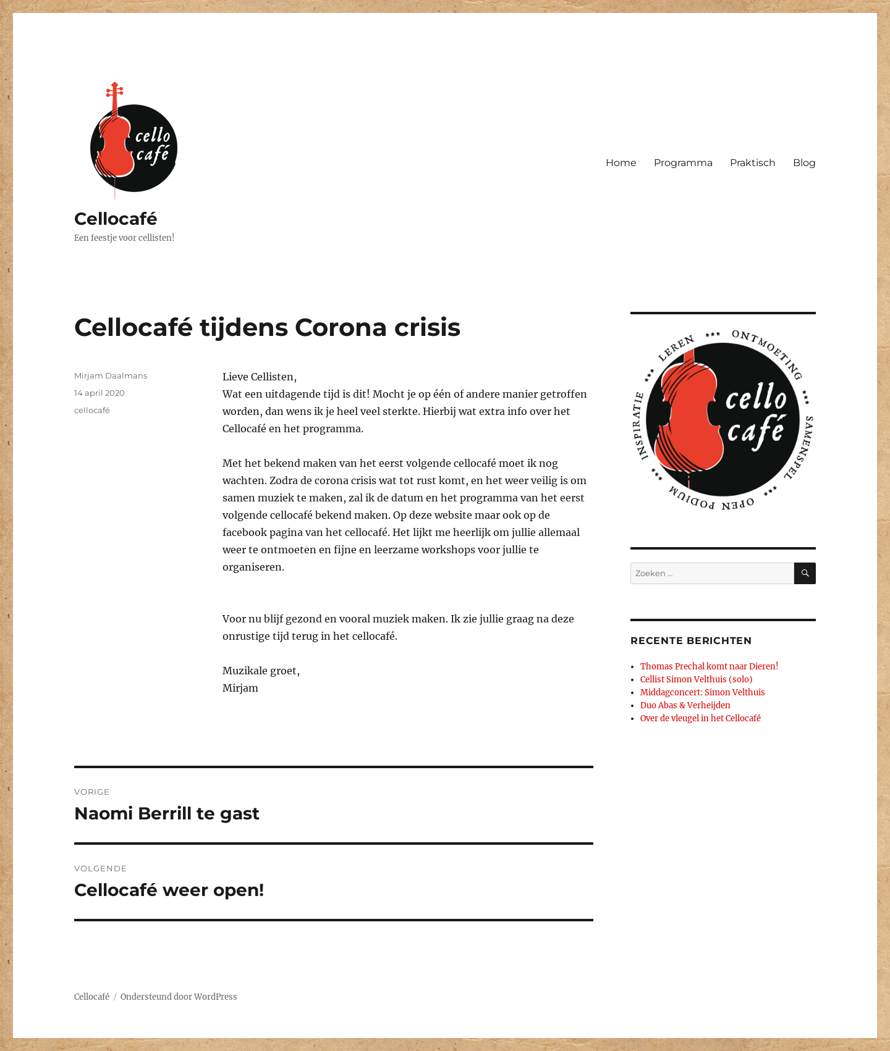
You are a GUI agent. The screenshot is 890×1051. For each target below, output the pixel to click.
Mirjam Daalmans (110, 375)
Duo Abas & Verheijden (685, 705)
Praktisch (753, 163)
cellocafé (92, 410)
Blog (804, 163)
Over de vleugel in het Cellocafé (700, 718)
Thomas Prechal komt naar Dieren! (709, 666)
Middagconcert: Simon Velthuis (702, 692)
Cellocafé (116, 218)
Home (621, 163)
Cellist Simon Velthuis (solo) (696, 679)
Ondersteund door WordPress (179, 997)
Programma (683, 163)
